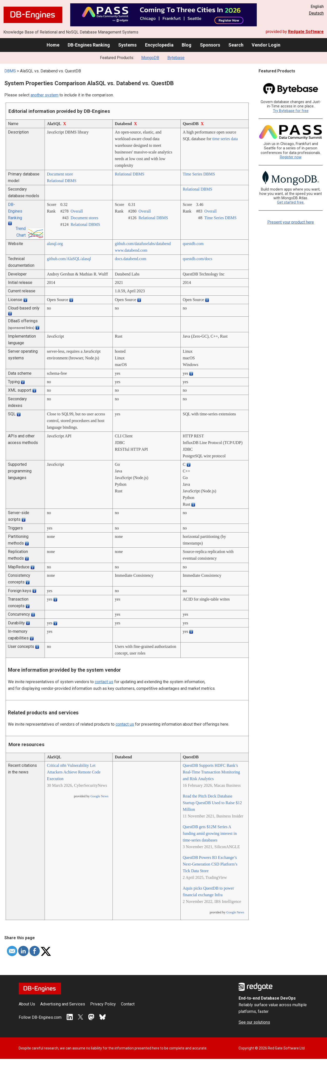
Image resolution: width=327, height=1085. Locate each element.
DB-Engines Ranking (89, 45)
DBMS (10, 71)
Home (53, 45)
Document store (60, 174)
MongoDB (150, 57)
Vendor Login (266, 45)
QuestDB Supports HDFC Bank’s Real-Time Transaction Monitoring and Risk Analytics (211, 772)
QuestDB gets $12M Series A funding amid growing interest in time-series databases (210, 833)
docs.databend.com (130, 259)
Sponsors (210, 45)
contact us (104, 681)
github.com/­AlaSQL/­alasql (69, 259)
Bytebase (176, 57)
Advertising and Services (62, 1004)
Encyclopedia (159, 45)
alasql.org (55, 243)
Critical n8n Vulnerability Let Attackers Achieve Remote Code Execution (73, 772)
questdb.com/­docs (197, 259)
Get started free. (290, 202)
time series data (225, 139)
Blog (186, 45)
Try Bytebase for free (291, 111)
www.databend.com (131, 250)
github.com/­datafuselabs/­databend (143, 243)
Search (235, 45)
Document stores (84, 218)
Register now (291, 157)
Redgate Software (306, 31)
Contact (128, 1004)
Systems (127, 45)
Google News (99, 796)
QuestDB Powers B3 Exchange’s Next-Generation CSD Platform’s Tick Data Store (210, 864)
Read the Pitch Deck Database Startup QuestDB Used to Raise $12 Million (212, 803)
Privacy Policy (103, 1004)
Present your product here (290, 222)
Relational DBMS (61, 181)
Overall (76, 211)
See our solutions (254, 1022)
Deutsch (316, 13)
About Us (27, 1004)
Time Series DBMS (199, 174)
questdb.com (193, 243)
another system (44, 95)
